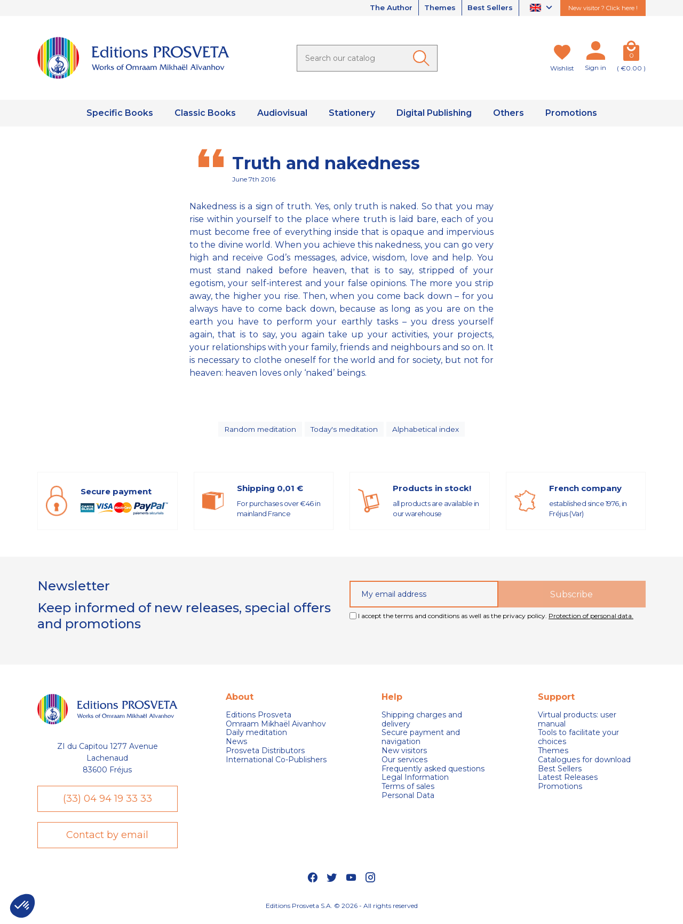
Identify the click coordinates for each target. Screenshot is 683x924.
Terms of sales (408, 789)
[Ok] (423, 58)
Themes (437, 8)
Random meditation (259, 430)
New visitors (404, 753)
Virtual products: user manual (577, 722)
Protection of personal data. (591, 618)
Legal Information (415, 780)
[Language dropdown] (542, 8)
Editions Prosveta (258, 717)
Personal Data (408, 798)
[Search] (367, 58)
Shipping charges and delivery (422, 722)
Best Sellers (489, 8)
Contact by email (107, 839)
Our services (404, 762)
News (236, 744)
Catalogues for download (584, 762)
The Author (385, 8)
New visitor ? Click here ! (603, 8)
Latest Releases (568, 780)
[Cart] (631, 53)
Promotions (560, 789)
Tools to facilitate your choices (578, 740)
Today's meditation (346, 430)
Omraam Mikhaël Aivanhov (276, 726)
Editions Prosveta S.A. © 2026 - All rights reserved (342, 911)
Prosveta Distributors (265, 753)
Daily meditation (256, 735)
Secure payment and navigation (421, 740)
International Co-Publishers (276, 762)
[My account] (595, 53)
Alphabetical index (428, 430)
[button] (22, 906)
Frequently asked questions (433, 771)
